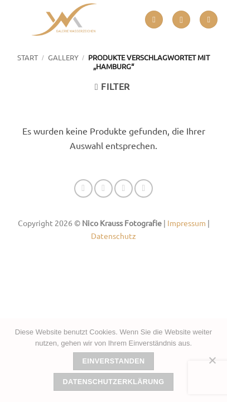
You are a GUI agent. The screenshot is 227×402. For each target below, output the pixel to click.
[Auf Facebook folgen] (83, 188)
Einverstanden (114, 361)
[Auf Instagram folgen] (103, 188)
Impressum (186, 223)
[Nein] (212, 363)
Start (27, 57)
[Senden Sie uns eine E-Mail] (123, 188)
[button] (154, 20)
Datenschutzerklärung (114, 382)
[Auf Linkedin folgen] (143, 188)
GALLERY (63, 57)
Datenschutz (113, 236)
